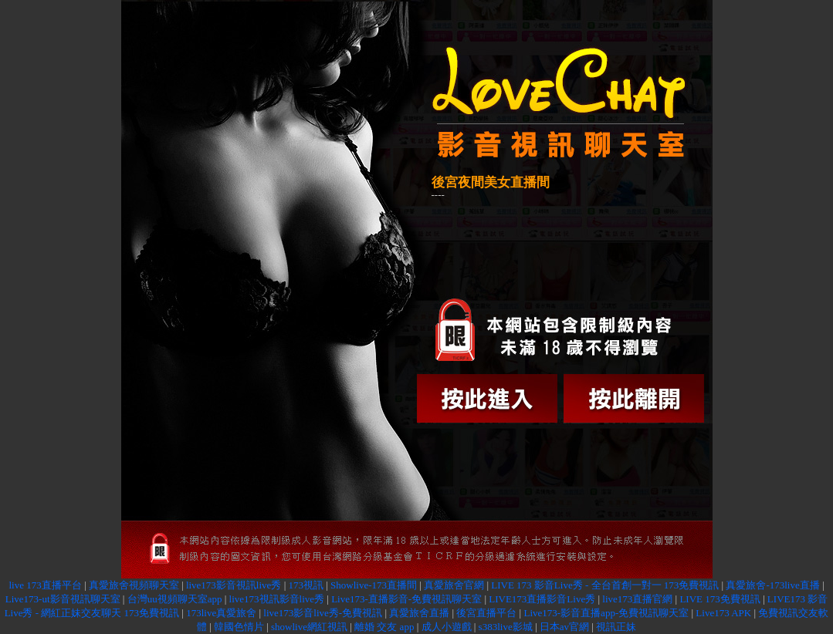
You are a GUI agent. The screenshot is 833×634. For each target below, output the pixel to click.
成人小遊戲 (447, 626)
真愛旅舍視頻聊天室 (134, 585)
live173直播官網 (637, 599)
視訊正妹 (616, 626)
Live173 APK (723, 613)
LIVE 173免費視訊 (719, 599)
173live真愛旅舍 (221, 613)
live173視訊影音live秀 (277, 599)
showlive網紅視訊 (309, 626)
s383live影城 (506, 626)
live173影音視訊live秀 (234, 585)
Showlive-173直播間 (373, 585)
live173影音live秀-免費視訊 (322, 613)
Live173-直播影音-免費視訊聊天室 (406, 599)
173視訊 (305, 585)
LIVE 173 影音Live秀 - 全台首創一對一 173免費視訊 (605, 585)
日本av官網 (564, 626)
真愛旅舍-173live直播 (772, 585)
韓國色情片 (239, 626)
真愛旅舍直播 (419, 613)
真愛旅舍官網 (454, 585)
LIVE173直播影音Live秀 (542, 599)
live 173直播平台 (44, 585)
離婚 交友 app (384, 626)
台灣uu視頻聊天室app (174, 599)
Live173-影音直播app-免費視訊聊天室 (606, 613)
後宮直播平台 (486, 613)
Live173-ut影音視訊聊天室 (62, 599)
